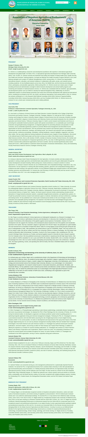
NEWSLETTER (58, 428)
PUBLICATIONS (12, 429)
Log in (75, 2)
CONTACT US (58, 430)
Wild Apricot (65, 435)
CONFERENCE (12, 427)
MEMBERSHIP (12, 426)
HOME (10, 424)
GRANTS (57, 425)
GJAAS (56, 427)
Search (69, 2)
